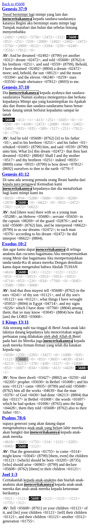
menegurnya (56, 97)
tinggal (42, 328)
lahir (67, 428)
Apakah (80, 101)
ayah (6, 345)
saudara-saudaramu (48, 106)
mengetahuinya (14, 428)
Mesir (16, 258)
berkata (80, 97)
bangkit (17, 432)
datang (17, 110)
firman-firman (34, 345)
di (67, 249)
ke (77, 110)
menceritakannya (17, 19)
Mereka (29, 341)
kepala (8, 184)
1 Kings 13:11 (15, 322)
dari (82, 180)
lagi (32, 14)
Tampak (9, 27)
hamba (73, 180)
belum (58, 428)
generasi (20, 423)
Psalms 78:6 (14, 417)
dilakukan (35, 336)
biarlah (69, 480)
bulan (41, 27)
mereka (48, 262)
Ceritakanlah (13, 480)
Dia (5, 93)
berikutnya (11, 493)
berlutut (39, 110)
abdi (54, 336)
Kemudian (45, 184)
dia (59, 188)
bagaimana (44, 254)
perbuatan (10, 336)
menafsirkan (72, 188)
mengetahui (31, 267)
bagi (6, 193)
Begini (21, 23)
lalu (47, 332)
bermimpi (20, 14)
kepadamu (54, 110)
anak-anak (35, 428)
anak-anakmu (45, 480)
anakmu (9, 254)
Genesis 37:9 (14, 8)
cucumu (29, 254)
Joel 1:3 (9, 474)
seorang (28, 180)
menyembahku (14, 32)
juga (39, 341)
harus (68, 106)
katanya (9, 23)
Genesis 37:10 (15, 87)
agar (12, 249)
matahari (23, 27)
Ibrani (62, 180)
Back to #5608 (13, 4)
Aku (56, 254)
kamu (21, 249)
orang (52, 180)
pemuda (41, 180)
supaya (8, 423)
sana (11, 180)
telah (58, 345)
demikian (75, 262)
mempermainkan (74, 254)
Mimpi (25, 101)
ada (18, 180)
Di (5, 180)
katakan (75, 345)
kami (58, 184)
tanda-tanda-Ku (15, 262)
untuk (28, 110)
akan (40, 423)
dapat (30, 249)
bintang (71, 27)
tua (33, 328)
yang (50, 14)
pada (6, 341)
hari (14, 341)
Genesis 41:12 (15, 174)
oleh (47, 336)
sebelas (59, 27)
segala (77, 332)
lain (58, 14)
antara (36, 262)
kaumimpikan (57, 101)
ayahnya (58, 93)
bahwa (46, 267)
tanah (7, 114)
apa (34, 101)
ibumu (21, 106)
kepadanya (11, 101)
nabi (26, 328)
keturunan (70, 489)
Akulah (57, 267)
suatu (54, 23)
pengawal (28, 184)
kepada (38, 19)
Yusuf (7, 14)
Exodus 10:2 (14, 243)
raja (17, 349)
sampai (68, 110)
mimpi (41, 14)
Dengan (61, 262)
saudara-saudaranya (60, 19)
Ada (6, 328)
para (17, 184)
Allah (63, 336)
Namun (27, 97)
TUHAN (71, 267)
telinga (75, 249)
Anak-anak (69, 328)
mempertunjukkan (68, 258)
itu (71, 101)
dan (64, 14)
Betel (56, 328)
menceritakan (61, 332)
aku (30, 23)
